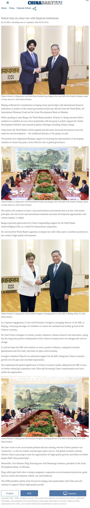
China (11, 8)
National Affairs (24, 8)
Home (4, 8)
